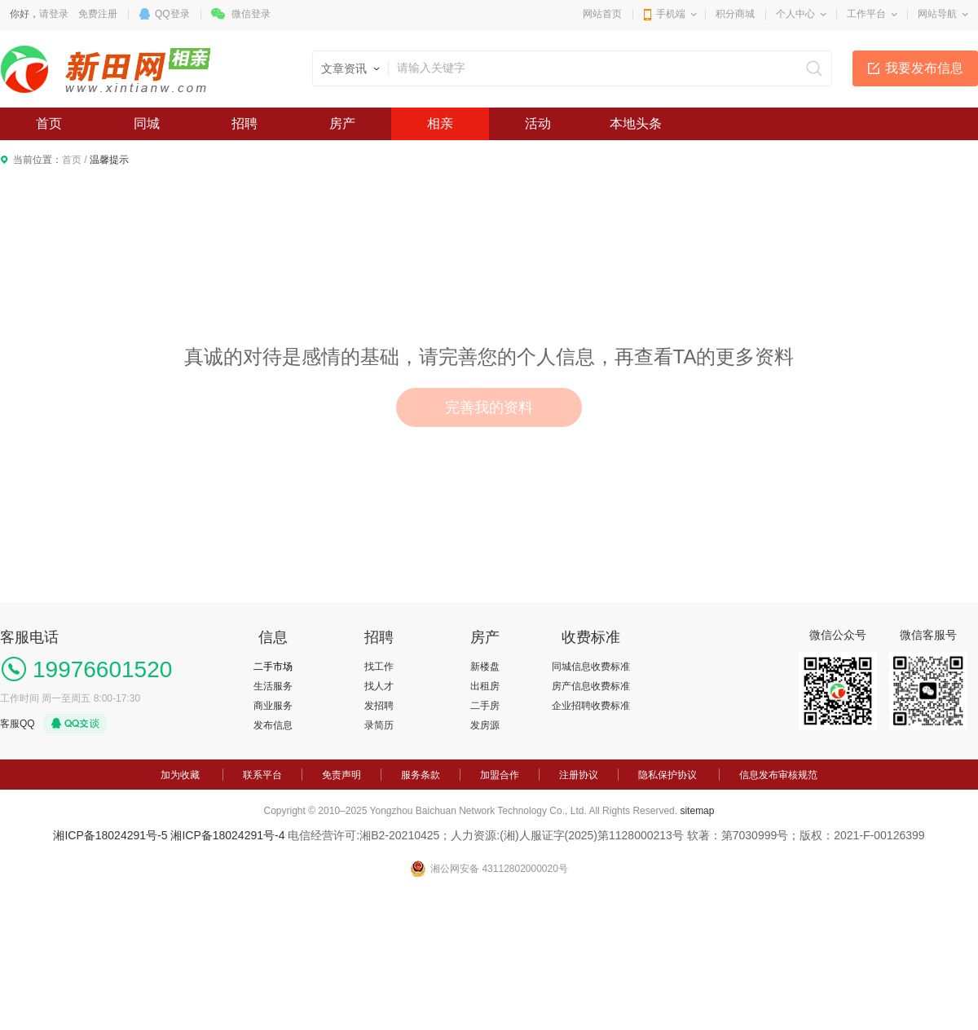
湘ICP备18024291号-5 (110, 835)
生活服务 (273, 686)
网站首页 (602, 14)
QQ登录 (172, 14)
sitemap (697, 811)
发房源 (485, 725)
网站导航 (937, 14)
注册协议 (578, 775)
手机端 (670, 14)
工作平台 (866, 14)
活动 (538, 123)
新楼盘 (485, 666)
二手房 (485, 705)
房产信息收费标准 (591, 686)
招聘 (244, 123)
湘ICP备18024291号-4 (227, 835)
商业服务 (273, 705)
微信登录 (251, 14)
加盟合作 (499, 775)
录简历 (379, 725)
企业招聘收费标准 (591, 705)
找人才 (379, 686)
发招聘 (379, 705)
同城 (147, 123)
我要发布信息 (924, 68)
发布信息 (273, 725)
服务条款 (420, 775)
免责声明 (341, 775)
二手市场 (273, 666)
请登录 (53, 14)
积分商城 (735, 14)
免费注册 (97, 14)
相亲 (440, 123)
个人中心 (795, 14)
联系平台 (262, 775)
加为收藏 (180, 775)
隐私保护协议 (667, 775)
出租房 (485, 686)
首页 (49, 123)
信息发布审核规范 (778, 775)
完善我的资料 (489, 407)
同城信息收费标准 (591, 666)
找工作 (379, 666)
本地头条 (636, 123)
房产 (342, 123)
